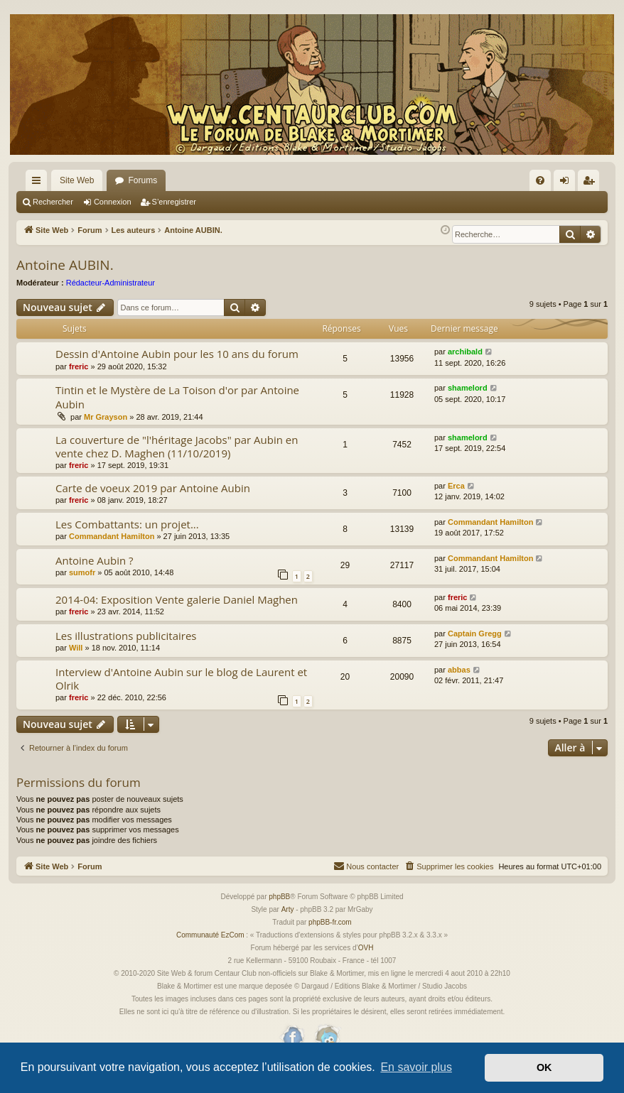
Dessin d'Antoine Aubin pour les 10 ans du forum (176, 354)
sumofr (82, 572)
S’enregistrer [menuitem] (591, 183)
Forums (142, 180)
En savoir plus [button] (416, 1067)
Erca (456, 486)
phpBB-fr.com (330, 922)
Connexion (112, 201)
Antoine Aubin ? (94, 560)
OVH (366, 948)
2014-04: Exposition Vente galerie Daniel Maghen (176, 599)
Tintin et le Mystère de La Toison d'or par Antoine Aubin (177, 396)
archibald (465, 351)
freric (79, 366)
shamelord (468, 388)
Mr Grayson (105, 417)
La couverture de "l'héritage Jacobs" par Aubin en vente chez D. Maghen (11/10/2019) (176, 446)
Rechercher (53, 201)
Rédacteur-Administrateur (110, 282)
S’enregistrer (174, 201)
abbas (459, 669)
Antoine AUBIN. (65, 265)
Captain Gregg (475, 633)
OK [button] (544, 1067)
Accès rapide (39, 183)
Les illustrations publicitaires (126, 636)
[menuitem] (540, 180)
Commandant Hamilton (111, 536)
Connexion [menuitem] (567, 183)
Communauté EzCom (210, 935)
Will (75, 647)
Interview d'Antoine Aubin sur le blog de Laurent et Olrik (181, 678)
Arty (287, 909)
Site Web (77, 180)
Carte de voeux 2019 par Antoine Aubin (152, 488)
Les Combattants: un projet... (127, 524)
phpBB (279, 897)
